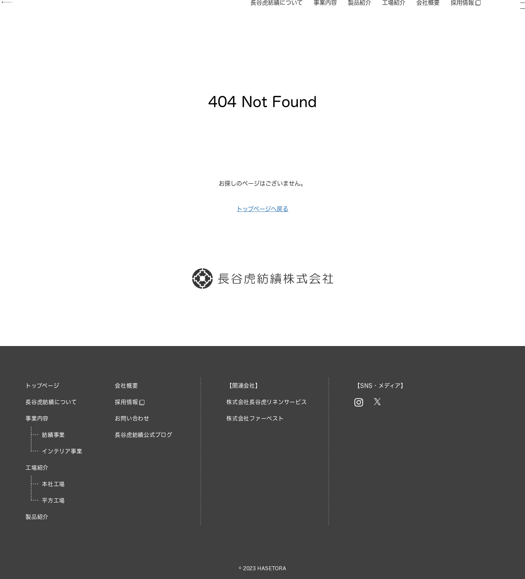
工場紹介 (393, 21)
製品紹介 (359, 21)
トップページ (42, 385)
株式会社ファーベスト (255, 418)
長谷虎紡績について (276, 21)
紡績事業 (53, 435)
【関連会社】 (243, 385)
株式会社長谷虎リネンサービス (266, 402)
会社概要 (428, 21)
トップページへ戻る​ (262, 209)
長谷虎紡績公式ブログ (143, 435)
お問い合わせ (132, 418)
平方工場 (53, 500)
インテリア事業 (62, 451)
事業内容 (325, 21)
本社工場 (53, 484)
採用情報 (466, 22)
